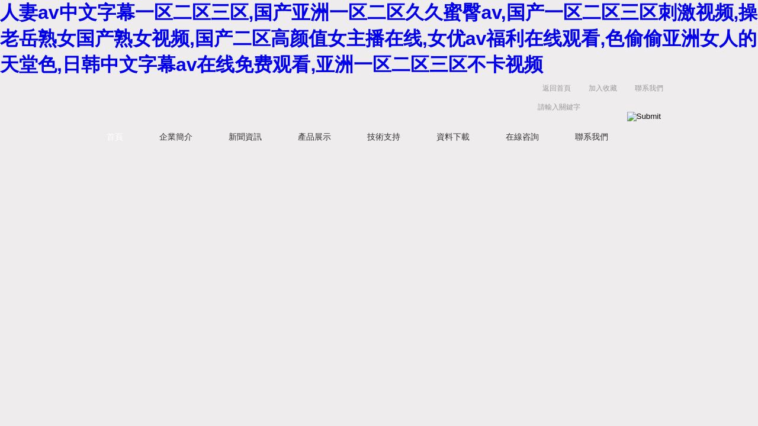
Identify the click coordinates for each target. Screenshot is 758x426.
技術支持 (383, 136)
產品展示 (314, 136)
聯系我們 (649, 88)
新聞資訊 (245, 136)
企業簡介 (175, 136)
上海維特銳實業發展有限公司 (272, 100)
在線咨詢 (522, 136)
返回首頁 (556, 88)
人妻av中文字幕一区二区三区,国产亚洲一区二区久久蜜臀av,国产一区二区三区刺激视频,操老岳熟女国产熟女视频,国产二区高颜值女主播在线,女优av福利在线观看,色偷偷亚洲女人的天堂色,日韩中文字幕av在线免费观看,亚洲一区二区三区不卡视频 (378, 38)
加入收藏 (603, 88)
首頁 (115, 136)
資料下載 (453, 136)
